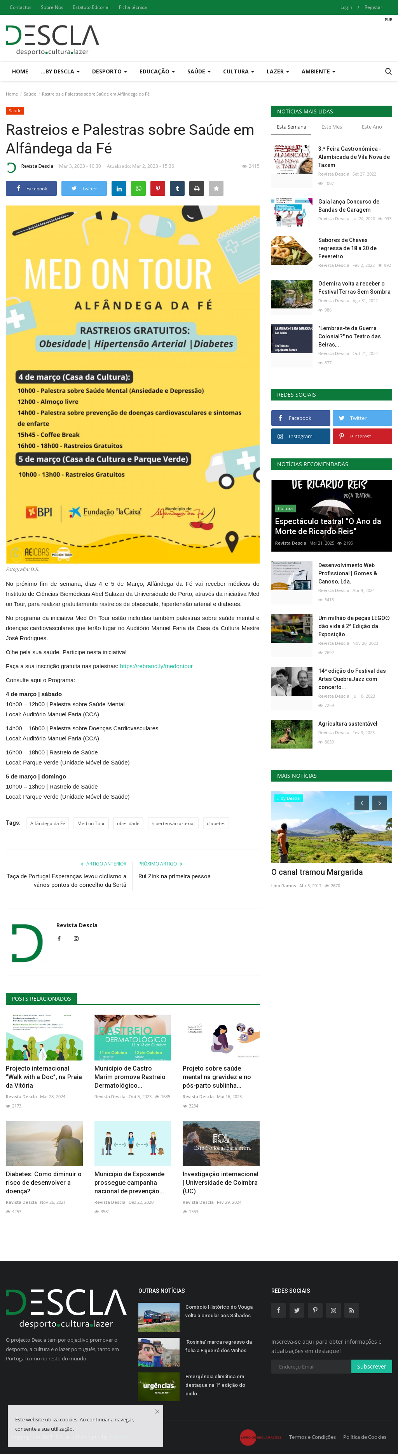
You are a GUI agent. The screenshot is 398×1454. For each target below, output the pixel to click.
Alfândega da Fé (47, 823)
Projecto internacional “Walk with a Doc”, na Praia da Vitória (44, 1077)
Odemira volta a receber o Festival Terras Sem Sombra (354, 287)
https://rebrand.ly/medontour (156, 666)
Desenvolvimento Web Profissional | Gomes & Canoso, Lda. (347, 573)
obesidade (128, 823)
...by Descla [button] (60, 71)
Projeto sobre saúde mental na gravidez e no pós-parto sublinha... (217, 1077)
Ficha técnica (133, 7)
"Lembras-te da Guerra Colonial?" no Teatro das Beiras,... (349, 336)
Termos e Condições (312, 1436)
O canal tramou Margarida (317, 872)
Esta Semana (291, 126)
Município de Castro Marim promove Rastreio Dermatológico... (130, 1077)
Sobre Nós (52, 7)
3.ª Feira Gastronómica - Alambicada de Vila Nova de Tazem (354, 157)
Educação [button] (157, 71)
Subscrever (371, 1366)
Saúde (30, 94)
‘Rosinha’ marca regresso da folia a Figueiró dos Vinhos (218, 1346)
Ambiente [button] (318, 71)
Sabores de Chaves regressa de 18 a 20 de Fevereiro (347, 248)
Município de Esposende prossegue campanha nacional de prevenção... (129, 1182)
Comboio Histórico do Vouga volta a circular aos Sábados (219, 1311)
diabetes (216, 823)
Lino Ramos (283, 885)
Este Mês (331, 126)
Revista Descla (29, 167)
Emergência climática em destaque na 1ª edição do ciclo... (215, 1385)
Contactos (20, 7)
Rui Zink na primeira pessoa (174, 876)
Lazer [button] (278, 71)
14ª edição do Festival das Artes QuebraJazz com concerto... (352, 679)
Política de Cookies (364, 1436)
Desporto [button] (109, 71)
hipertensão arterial (173, 823)
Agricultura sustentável (347, 724)
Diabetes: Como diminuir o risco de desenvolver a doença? (44, 1182)
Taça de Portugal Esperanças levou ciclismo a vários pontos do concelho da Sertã (66, 880)
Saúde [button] (199, 71)
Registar (373, 7)
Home (20, 71)
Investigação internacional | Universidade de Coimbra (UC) (220, 1182)
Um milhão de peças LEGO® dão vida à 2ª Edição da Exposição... (354, 626)
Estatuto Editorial (91, 7)
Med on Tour (91, 823)
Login (346, 7)
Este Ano (372, 126)
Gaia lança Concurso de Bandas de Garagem (348, 206)
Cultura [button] (238, 71)
